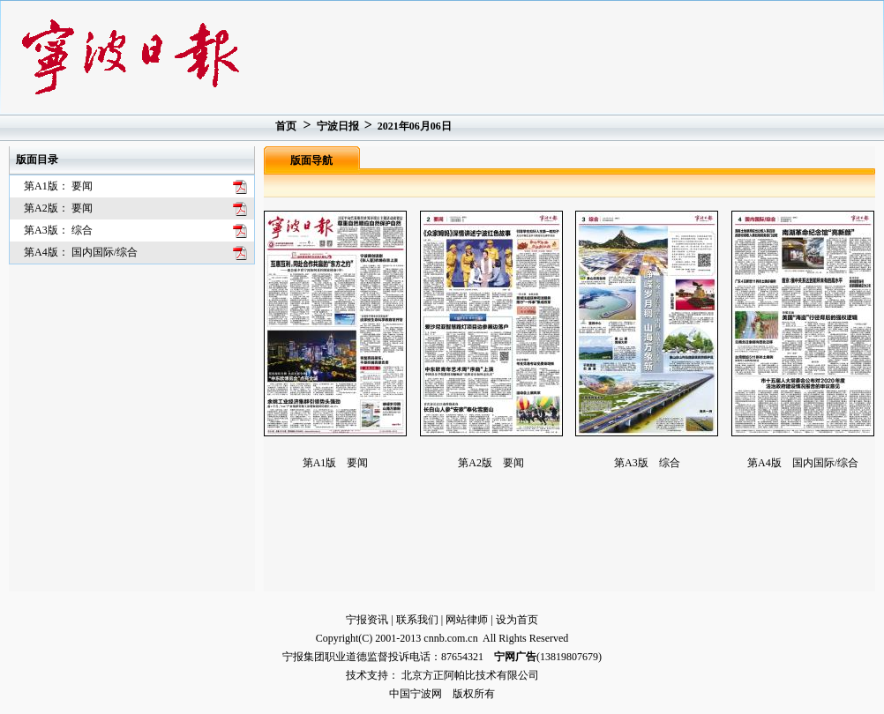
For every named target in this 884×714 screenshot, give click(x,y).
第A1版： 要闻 (58, 186)
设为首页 (517, 620)
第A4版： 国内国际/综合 (81, 252)
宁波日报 (338, 126)
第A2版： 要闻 (58, 208)
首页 (285, 126)
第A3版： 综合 (58, 230)
